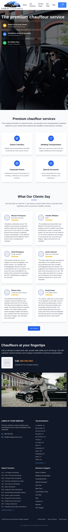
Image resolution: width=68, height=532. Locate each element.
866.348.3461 (26, 361)
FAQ (53, 5)
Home (25, 5)
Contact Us (38, 501)
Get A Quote (34, 328)
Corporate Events (40, 479)
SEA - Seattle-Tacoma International (11, 501)
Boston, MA (38, 451)
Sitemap (38, 504)
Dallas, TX (38, 456)
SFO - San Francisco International (10, 484)
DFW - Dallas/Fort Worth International (11, 489)
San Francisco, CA (40, 436)
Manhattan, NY (39, 434)
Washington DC (39, 448)
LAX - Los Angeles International (10, 472)
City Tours (38, 485)
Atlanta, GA (38, 459)
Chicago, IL (38, 439)
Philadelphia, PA (39, 454)
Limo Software (24, 525)
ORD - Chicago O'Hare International (11, 478)
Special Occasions (41, 482)
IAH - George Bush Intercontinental (11, 498)
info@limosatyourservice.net (13, 437)
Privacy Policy (41, 519)
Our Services (33, 5)
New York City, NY (40, 431)
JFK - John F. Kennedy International (11, 475)
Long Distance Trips (41, 491)
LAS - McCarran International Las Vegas (12, 481)
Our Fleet (47, 5)
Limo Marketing (33, 525)
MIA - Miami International (8, 486)
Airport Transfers (40, 472)
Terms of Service (52, 519)
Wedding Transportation (42, 475)
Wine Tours (38, 488)
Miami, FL (38, 445)
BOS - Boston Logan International (10, 495)
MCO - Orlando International (9, 504)
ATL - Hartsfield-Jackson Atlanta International (13, 506)
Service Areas (40, 5)
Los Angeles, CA (40, 425)
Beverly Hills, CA (40, 428)
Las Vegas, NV (39, 442)
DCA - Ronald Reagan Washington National (13, 492)
